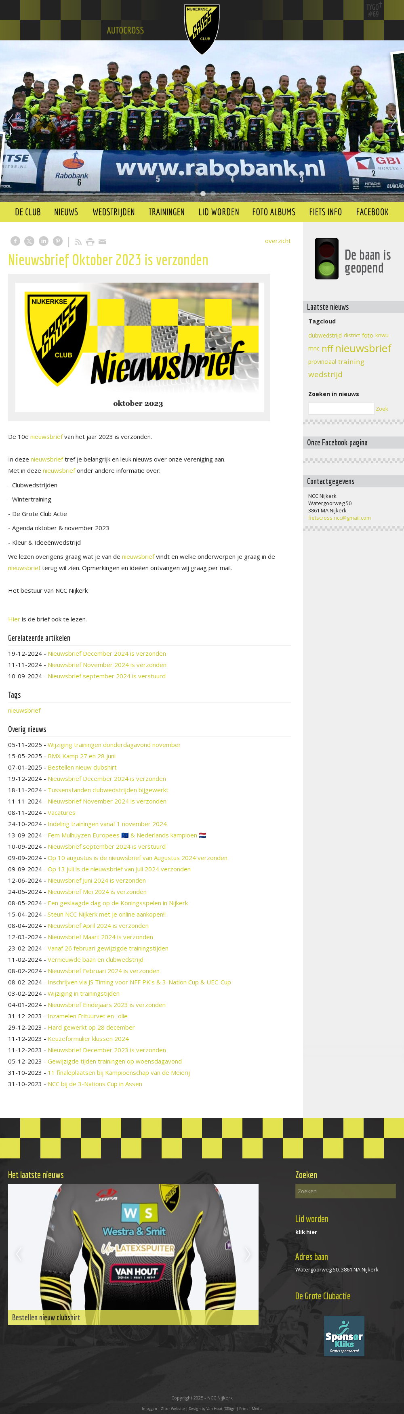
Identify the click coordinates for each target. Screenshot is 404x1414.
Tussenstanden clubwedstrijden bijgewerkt (108, 790)
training (351, 361)
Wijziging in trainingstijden (84, 993)
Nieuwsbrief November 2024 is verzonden (107, 665)
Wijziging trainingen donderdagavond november (114, 745)
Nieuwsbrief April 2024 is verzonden (98, 925)
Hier (14, 619)
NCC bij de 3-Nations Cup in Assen (95, 1084)
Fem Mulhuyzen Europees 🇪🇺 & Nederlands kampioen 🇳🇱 (127, 835)
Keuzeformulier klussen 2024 (88, 1038)
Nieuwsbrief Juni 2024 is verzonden (97, 880)
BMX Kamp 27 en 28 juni (82, 756)
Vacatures (62, 812)
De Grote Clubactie (323, 1295)
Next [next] (393, 121)
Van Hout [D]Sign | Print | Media (234, 1408)
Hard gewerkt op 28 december (91, 1027)
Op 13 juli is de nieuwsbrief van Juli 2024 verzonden (119, 869)
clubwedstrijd (325, 335)
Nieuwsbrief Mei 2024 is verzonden (97, 891)
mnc (314, 348)
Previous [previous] (10, 121)
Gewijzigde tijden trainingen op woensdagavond (115, 1061)
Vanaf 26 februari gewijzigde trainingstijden (108, 948)
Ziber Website (173, 1408)
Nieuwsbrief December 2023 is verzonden (107, 1050)
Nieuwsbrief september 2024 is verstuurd (107, 676)
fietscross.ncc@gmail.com (339, 517)
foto (367, 335)
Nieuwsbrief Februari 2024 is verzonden (104, 971)
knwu (382, 335)
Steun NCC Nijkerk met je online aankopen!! (107, 914)
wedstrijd (325, 374)
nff (327, 348)
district (352, 335)
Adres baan (311, 1256)
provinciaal (322, 361)
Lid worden (311, 1218)
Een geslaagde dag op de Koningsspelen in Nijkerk (118, 903)
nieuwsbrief (46, 436)
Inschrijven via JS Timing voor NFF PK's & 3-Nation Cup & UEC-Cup (139, 982)
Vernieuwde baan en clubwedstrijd (95, 959)
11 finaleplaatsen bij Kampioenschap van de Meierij (119, 1072)
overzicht (278, 241)
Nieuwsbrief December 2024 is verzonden (107, 653)
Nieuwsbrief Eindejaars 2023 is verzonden (107, 1005)
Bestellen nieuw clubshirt (82, 767)
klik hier (306, 1232)
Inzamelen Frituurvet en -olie (88, 1016)
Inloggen (149, 1408)
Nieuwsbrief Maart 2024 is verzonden (100, 937)
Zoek (382, 408)
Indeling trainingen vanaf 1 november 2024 (107, 824)
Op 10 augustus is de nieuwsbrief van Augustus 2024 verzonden (137, 858)
